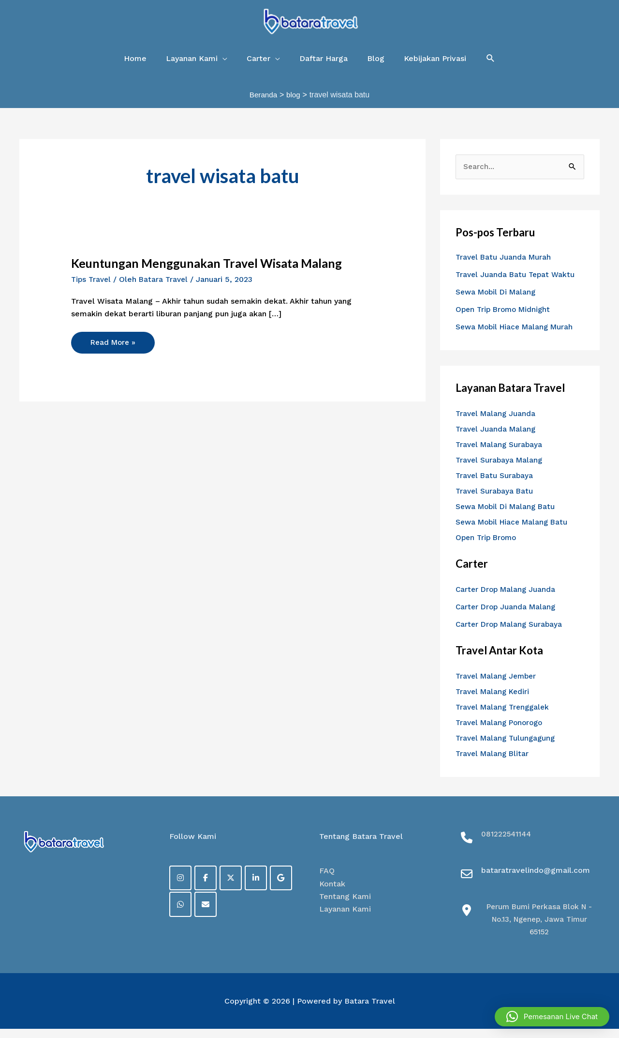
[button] (491, 67)
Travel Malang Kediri (494, 700)
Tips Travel (92, 288)
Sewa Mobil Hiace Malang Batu (515, 531)
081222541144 (507, 843)
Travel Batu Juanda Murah (505, 266)
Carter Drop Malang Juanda (507, 598)
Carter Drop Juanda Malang (507, 615)
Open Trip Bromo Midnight (505, 318)
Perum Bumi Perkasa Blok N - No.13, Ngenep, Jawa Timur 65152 (539, 928)
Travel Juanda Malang (497, 438)
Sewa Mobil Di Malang (498, 301)
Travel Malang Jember (498, 685)
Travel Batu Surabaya (495, 484)
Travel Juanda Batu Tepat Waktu (517, 283)
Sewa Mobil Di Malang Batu (508, 515)
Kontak (332, 893)
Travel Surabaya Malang (500, 469)
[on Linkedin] (260, 887)
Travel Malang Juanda (497, 422)
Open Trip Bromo (488, 546)
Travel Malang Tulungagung (508, 747)
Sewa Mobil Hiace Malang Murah (517, 336)
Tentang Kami (345, 905)
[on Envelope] (207, 915)
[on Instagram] (180, 887)
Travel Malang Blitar (494, 762)
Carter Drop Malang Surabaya (511, 633)
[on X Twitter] (233, 887)
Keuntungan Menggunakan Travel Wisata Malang (212, 271)
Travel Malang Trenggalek (505, 716)
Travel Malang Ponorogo (502, 731)
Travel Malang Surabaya (500, 453)
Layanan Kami (345, 918)
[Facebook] (207, 887)
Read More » (116, 348)
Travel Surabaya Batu (495, 500)
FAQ (327, 880)
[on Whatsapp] (180, 915)
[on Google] (286, 887)
